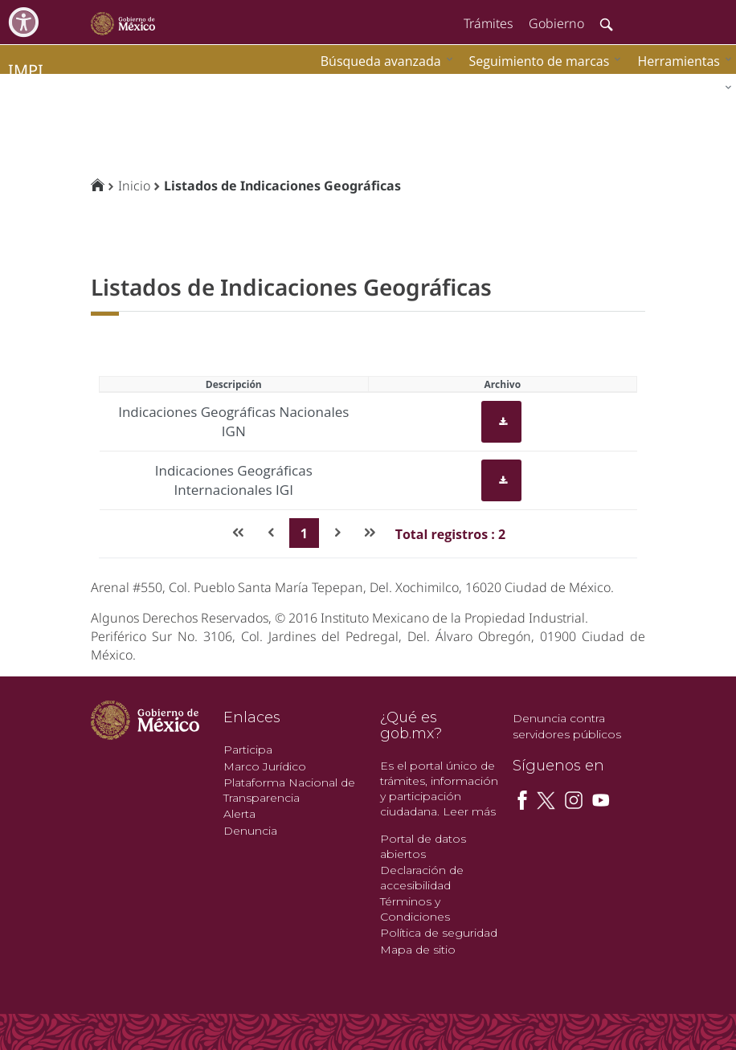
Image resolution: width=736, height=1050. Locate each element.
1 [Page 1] (304, 533)
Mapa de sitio (418, 949)
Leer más (469, 811)
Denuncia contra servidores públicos (567, 726)
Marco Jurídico (264, 766)
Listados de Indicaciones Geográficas (282, 185)
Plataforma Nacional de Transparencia (289, 790)
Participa (247, 749)
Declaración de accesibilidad (422, 878)
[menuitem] (680, 61)
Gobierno (556, 23)
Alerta (239, 814)
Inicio (134, 185)
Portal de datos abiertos (423, 846)
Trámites (488, 23)
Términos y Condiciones (415, 909)
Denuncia (250, 830)
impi (25, 70)
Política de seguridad (438, 932)
